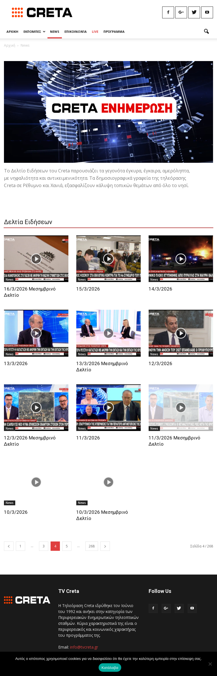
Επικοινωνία (75, 31)
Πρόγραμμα (114, 31)
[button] (206, 31)
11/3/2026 (88, 438)
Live (95, 31)
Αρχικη (12, 31)
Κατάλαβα (109, 668)
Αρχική (9, 45)
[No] (210, 664)
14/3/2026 (160, 289)
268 (92, 546)
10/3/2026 (16, 512)
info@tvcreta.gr (84, 647)
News (54, 31)
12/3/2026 (160, 363)
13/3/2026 (16, 363)
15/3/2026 (88, 289)
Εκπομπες (34, 31)
